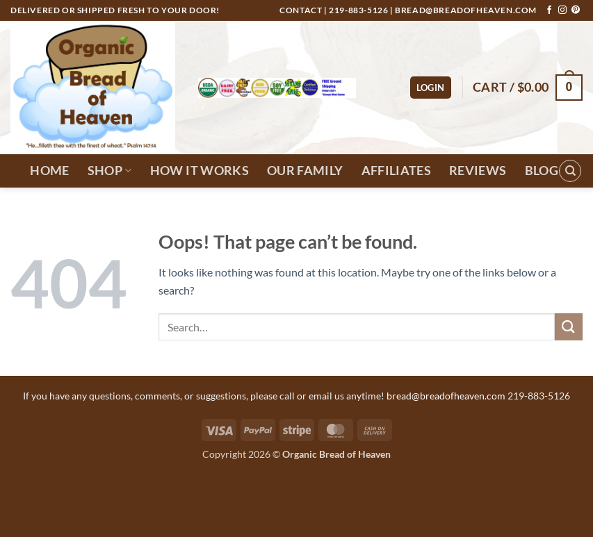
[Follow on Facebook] (549, 10)
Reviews (477, 170)
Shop (110, 170)
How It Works (199, 170)
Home (49, 170)
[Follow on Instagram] (562, 10)
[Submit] (569, 326)
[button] (430, 87)
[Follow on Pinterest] (575, 10)
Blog (541, 170)
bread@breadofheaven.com (466, 10)
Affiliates (397, 170)
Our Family (305, 170)
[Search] (570, 171)
